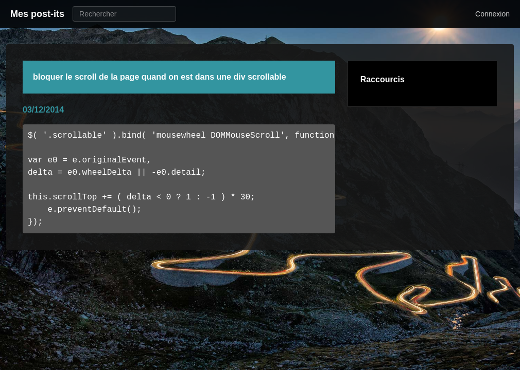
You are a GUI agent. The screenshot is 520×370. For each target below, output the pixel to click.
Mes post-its (37, 14)
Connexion (492, 14)
